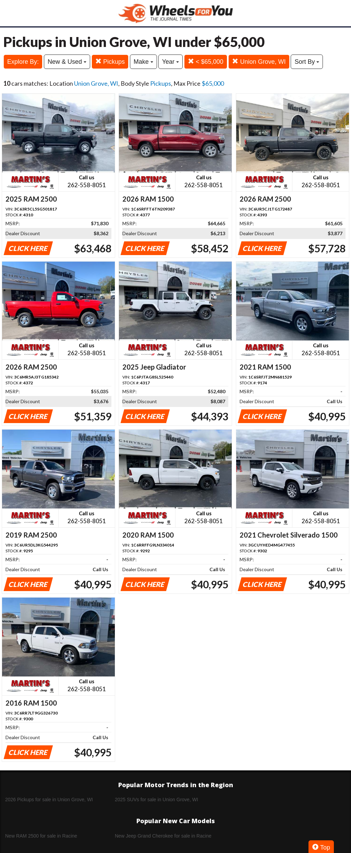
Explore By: (23, 61)
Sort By (306, 61)
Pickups (110, 61)
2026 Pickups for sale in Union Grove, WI (49, 799)
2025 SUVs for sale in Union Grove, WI (156, 799)
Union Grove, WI (259, 61)
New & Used (67, 61)
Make (143, 61)
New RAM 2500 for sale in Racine (41, 836)
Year (170, 61)
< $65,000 (205, 61)
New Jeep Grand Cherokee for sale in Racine (163, 836)
